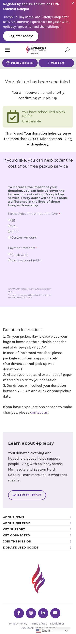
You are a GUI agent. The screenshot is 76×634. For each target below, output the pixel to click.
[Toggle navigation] (7, 50)
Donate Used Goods (20, 62)
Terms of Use (38, 623)
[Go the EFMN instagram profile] (31, 613)
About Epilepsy (16, 523)
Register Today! (21, 36)
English (44, 630)
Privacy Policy (18, 623)
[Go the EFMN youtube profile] (55, 613)
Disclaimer (57, 623)
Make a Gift (56, 62)
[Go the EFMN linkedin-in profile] (43, 613)
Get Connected (16, 535)
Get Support (14, 529)
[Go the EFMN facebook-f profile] (19, 613)
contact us (39, 412)
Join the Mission (17, 541)
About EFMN (13, 517)
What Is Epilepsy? (27, 495)
